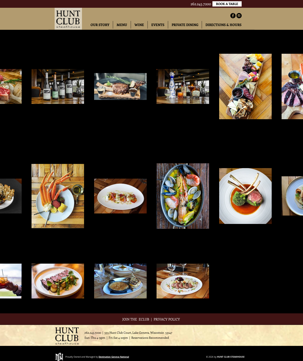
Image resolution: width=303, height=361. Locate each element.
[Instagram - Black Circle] (239, 15)
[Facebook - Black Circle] (233, 15)
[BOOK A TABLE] (227, 4)
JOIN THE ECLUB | (138, 319)
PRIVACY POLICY (167, 319)
